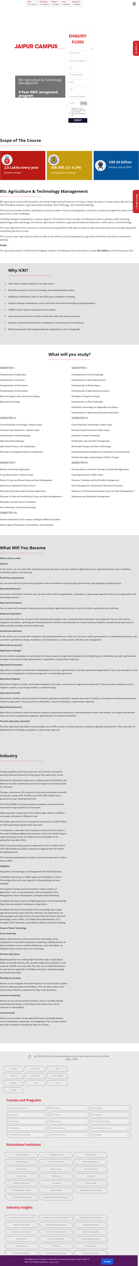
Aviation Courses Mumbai (17, 1209)
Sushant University (43, 1155)
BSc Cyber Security (121, 1209)
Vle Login (26, 1083)
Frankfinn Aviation (121, 1216)
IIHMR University (17, 1163)
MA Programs (27, 1115)
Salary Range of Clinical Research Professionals (43, 1193)
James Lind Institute (43, 1171)
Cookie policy (54, 1262)
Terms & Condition (25, 1076)
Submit (78, 120)
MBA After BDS (17, 1223)
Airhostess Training (121, 1201)
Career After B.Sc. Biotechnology (43, 1216)
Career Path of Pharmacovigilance (69, 1201)
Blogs (57, 1076)
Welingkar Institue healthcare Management (121, 1171)
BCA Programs (69, 1108)
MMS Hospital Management (69, 1223)
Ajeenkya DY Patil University (69, 1163)
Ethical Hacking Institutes (17, 1201)
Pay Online (10, 1069)
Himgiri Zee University (17, 1148)
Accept (107, 1261)
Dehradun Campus (121, 1163)
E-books (10, 1083)
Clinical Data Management (95, 1201)
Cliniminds (95, 1216)
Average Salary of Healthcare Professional (17, 1193)
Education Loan (26, 1069)
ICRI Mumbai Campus (95, 1148)
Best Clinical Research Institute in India (69, 1193)
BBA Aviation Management (17, 1155)
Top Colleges (110, 1128)
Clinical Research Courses (110, 1121)
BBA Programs (69, 1101)
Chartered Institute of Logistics (17, 1171)
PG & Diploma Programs (110, 1115)
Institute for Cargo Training (95, 1193)
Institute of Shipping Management (121, 1193)
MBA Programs (69, 1115)
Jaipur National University (121, 1148)
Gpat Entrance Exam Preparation (43, 1201)
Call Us (136, 48)
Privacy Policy (10, 1076)
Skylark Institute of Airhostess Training (69, 1171)
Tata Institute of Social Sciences (95, 1171)
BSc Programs (110, 1101)
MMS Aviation (43, 1223)
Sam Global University (95, 1155)
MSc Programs (110, 1108)
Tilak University (95, 1163)
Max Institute (43, 1163)
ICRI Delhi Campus (69, 1148)
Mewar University (69, 1155)
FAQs (41, 1069)
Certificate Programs (69, 1121)
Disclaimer (42, 1076)
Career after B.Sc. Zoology (69, 1216)
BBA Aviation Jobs (69, 1209)
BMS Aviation (95, 1209)
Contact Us (57, 1069)
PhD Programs (27, 1121)
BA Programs (27, 1108)
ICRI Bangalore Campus (43, 1148)
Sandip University (121, 1155)
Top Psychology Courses (27, 1101)
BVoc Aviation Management (17, 1216)
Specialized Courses (69, 1128)
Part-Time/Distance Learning (27, 1128)
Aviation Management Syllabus (43, 1209)
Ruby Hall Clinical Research (95, 1223)
